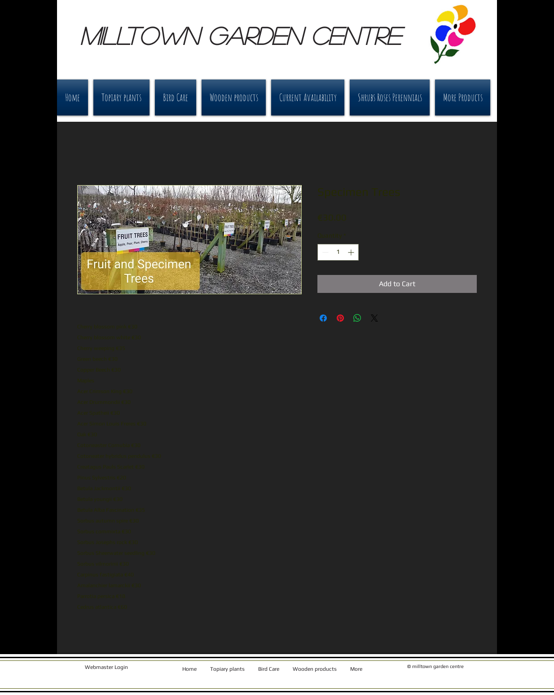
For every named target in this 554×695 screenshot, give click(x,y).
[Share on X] (374, 318)
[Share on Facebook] (323, 318)
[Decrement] (324, 252)
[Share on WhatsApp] (357, 318)
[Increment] (351, 252)
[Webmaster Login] (106, 667)
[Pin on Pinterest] (340, 318)
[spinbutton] (338, 252)
